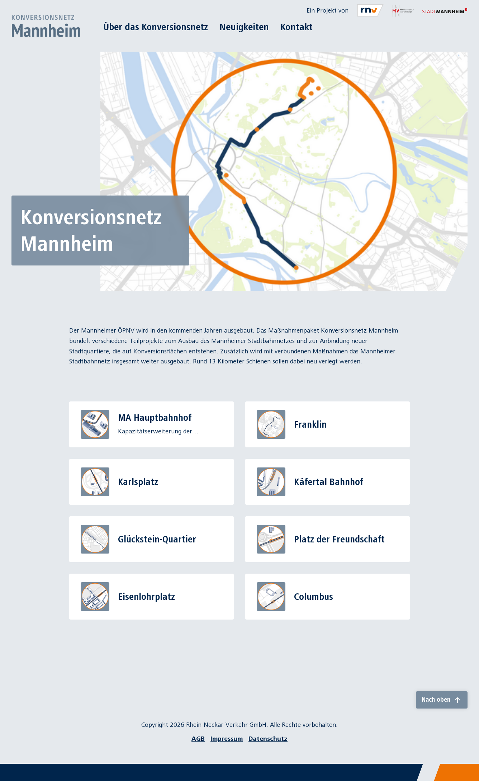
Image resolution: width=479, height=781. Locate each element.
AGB (198, 739)
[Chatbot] (467, 769)
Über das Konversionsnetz (155, 27)
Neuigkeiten (244, 27)
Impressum (226, 739)
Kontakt (296, 27)
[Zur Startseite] (45, 26)
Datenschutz (268, 739)
